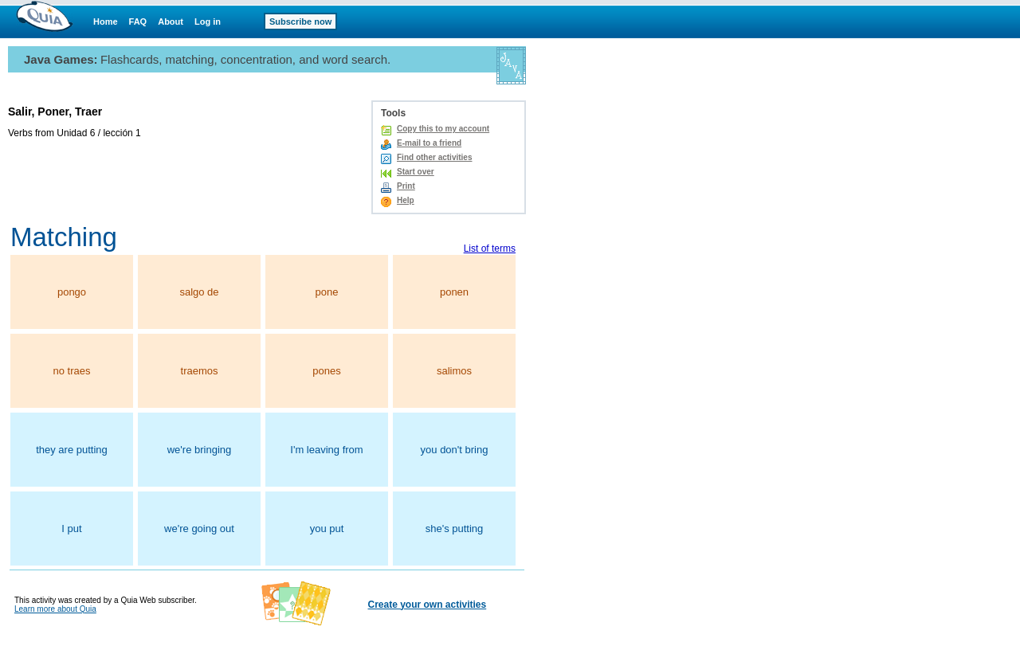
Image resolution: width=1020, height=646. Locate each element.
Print (406, 186)
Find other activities (434, 157)
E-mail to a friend (429, 143)
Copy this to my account (443, 128)
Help (405, 200)
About (170, 21)
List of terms (490, 248)
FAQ (138, 21)
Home (105, 21)
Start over (415, 171)
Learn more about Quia (55, 609)
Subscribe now (300, 21)
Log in (207, 21)
